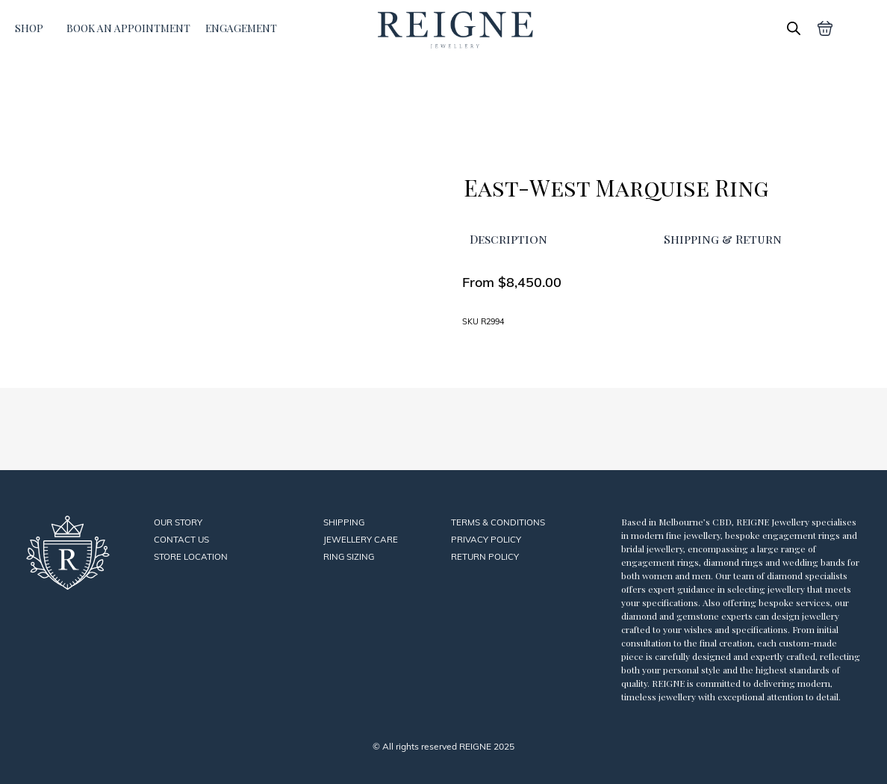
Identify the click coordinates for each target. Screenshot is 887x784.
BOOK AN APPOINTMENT (128, 28)
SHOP (29, 28)
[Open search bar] (793, 28)
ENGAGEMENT (241, 28)
